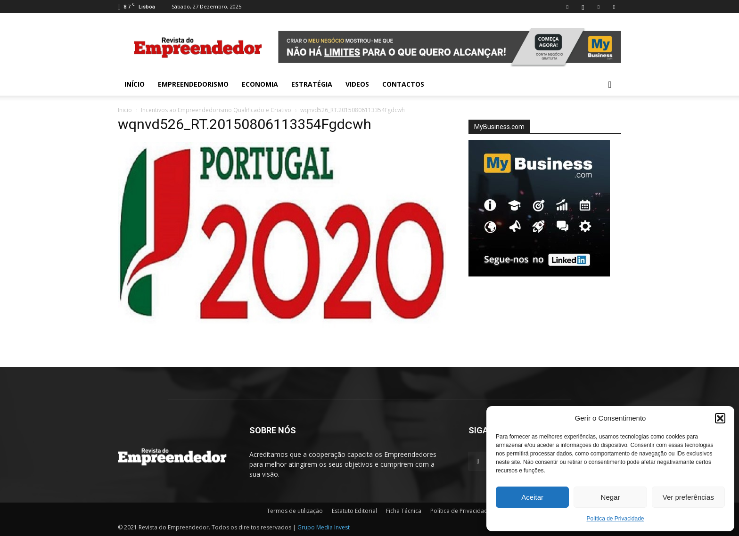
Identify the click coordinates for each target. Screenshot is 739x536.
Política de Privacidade (615, 518)
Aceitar (532, 497)
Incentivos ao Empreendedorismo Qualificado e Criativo (216, 110)
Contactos (403, 84)
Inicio (125, 110)
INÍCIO (134, 84)
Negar (610, 497)
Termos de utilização (295, 511)
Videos (357, 84)
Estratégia (311, 84)
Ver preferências (688, 497)
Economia (260, 84)
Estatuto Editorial (354, 511)
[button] (720, 418)
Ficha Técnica (403, 511)
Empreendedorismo (193, 84)
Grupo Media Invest (323, 527)
